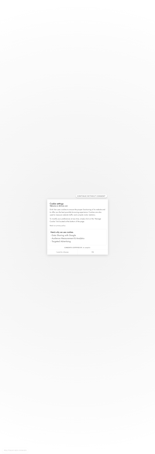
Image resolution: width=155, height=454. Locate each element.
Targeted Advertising (61, 241)
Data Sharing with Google (64, 235)
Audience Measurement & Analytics (68, 238)
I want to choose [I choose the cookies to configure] (62, 252)
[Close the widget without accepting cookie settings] (91, 196)
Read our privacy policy (57, 225)
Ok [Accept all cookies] (93, 252)
